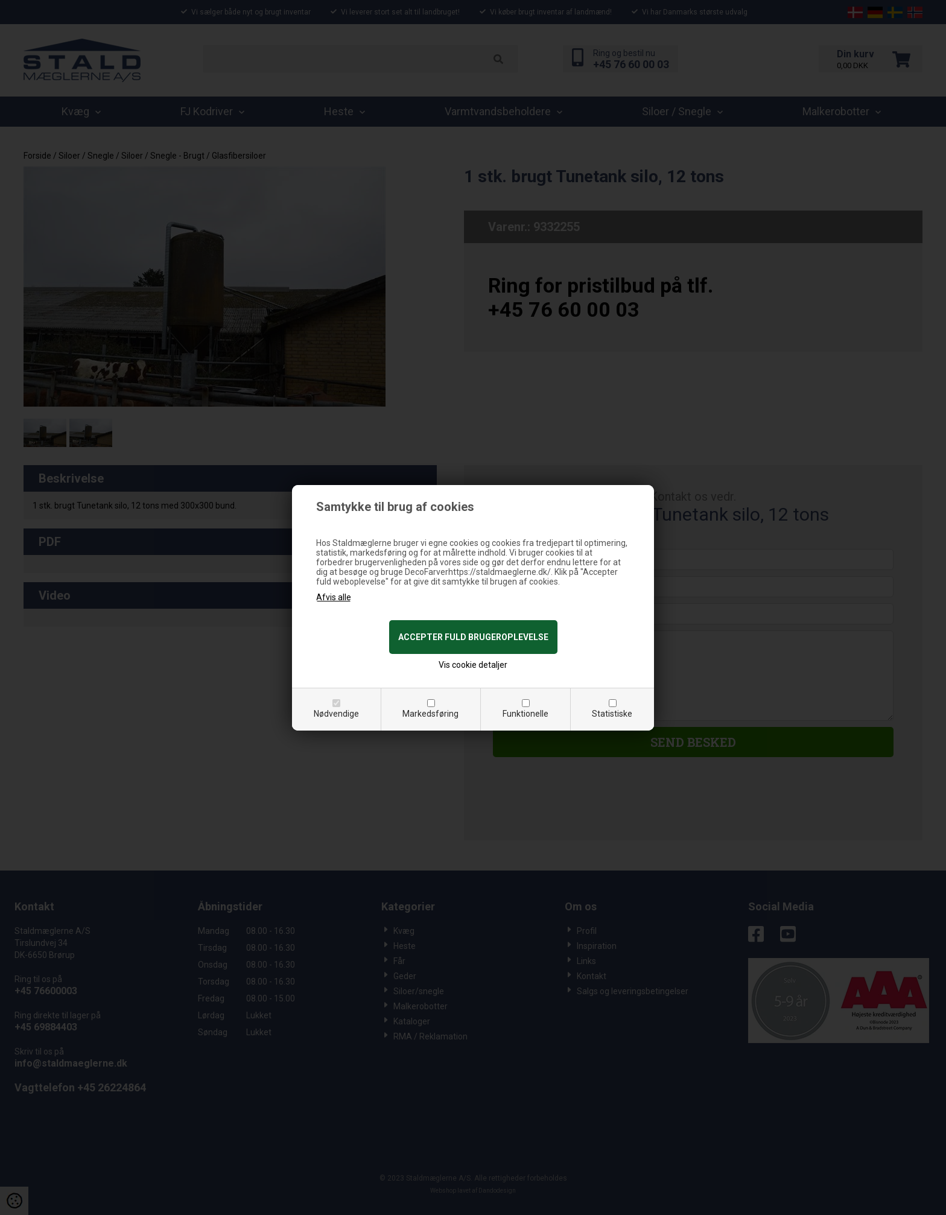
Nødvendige (336, 714)
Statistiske (612, 714)
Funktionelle (525, 714)
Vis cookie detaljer (473, 665)
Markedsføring (430, 714)
